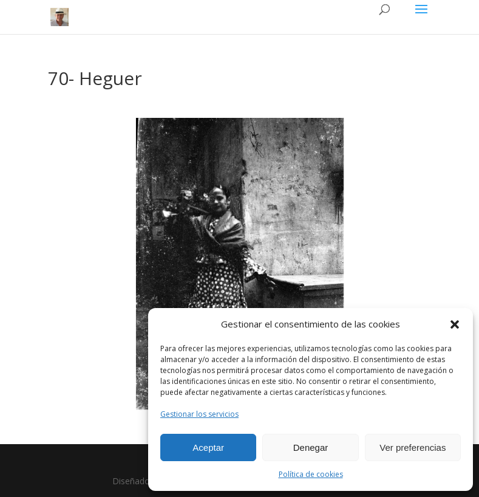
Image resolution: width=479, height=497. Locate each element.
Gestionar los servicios (199, 414)
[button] (455, 324)
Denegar (310, 447)
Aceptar (208, 447)
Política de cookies (311, 474)
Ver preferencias (412, 447)
